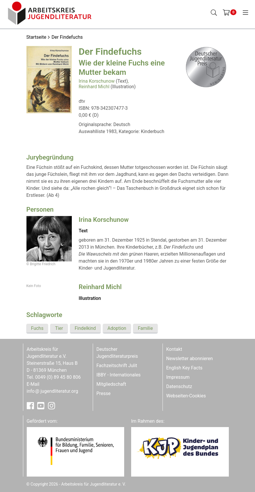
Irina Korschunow (97, 81)
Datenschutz (179, 386)
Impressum (178, 377)
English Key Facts (184, 368)
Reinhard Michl (94, 86)
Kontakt (174, 349)
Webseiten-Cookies (186, 396)
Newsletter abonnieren (189, 358)
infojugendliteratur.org (52, 391)
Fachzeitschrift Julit (117, 365)
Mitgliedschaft (111, 384)
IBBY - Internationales (119, 375)
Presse (104, 393)
